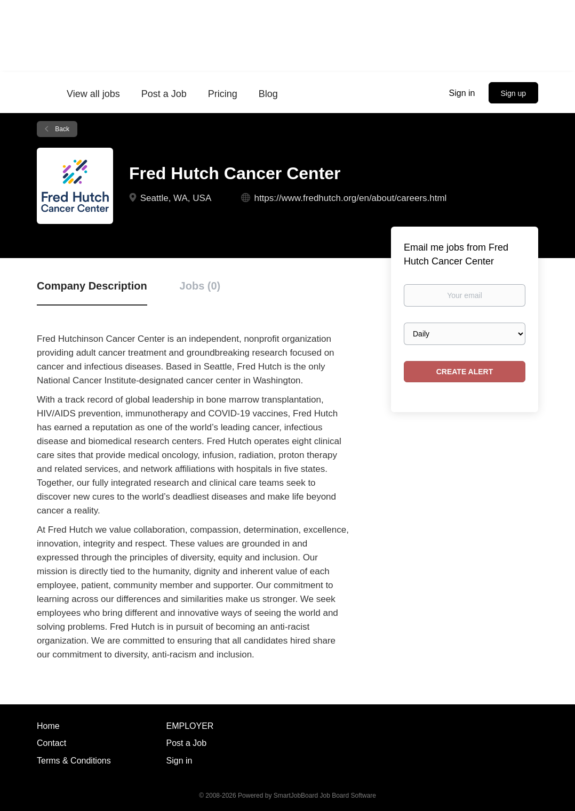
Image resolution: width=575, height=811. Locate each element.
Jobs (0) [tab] (200, 286)
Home (48, 725)
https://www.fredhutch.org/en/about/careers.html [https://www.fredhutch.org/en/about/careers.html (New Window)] (350, 198)
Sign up (513, 93)
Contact (51, 743)
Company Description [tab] (92, 286)
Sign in (462, 93)
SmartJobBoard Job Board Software (325, 795)
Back (61, 129)
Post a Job (186, 743)
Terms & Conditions (74, 760)
